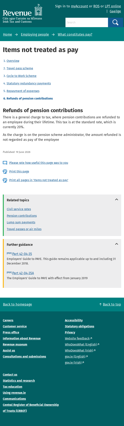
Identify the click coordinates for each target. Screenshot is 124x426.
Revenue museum (15, 344)
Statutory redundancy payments (29, 83)
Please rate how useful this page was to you (38, 163)
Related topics (18, 200)
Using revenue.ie (14, 393)
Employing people (35, 34)
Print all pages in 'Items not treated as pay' (38, 180)
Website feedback (77, 338)
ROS (96, 6)
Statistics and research (19, 380)
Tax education (12, 386)
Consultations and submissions (24, 356)
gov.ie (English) (75, 356)
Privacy (70, 332)
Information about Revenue (22, 338)
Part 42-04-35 (22, 254)
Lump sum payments (21, 222)
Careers (8, 320)
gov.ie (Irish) (73, 362)
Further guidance (20, 245)
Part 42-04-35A (23, 273)
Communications (14, 399)
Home (7, 34)
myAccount (79, 6)
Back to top (112, 304)
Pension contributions (22, 216)
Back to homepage (17, 304)
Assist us (9, 350)
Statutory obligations (79, 326)
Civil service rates (19, 209)
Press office (11, 332)
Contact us (10, 374)
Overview (13, 61)
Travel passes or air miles (24, 229)
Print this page (19, 171)
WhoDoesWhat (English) (81, 344)
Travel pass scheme (20, 68)
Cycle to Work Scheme (22, 76)
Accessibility (74, 320)
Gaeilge (115, 11)
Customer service (15, 326)
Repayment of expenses (23, 91)
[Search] (86, 22)
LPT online (113, 6)
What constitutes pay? (75, 34)
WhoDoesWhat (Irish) (79, 350)
